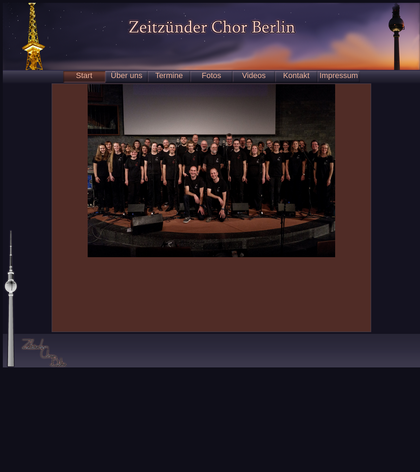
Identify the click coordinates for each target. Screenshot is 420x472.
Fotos (211, 75)
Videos (254, 75)
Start (84, 75)
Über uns (126, 75)
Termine (169, 75)
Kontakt (296, 75)
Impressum (339, 75)
